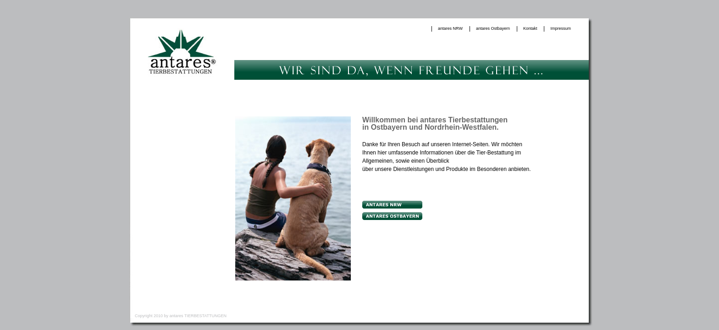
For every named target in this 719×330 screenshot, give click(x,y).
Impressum (560, 28)
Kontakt (530, 28)
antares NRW (450, 28)
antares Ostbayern (493, 28)
